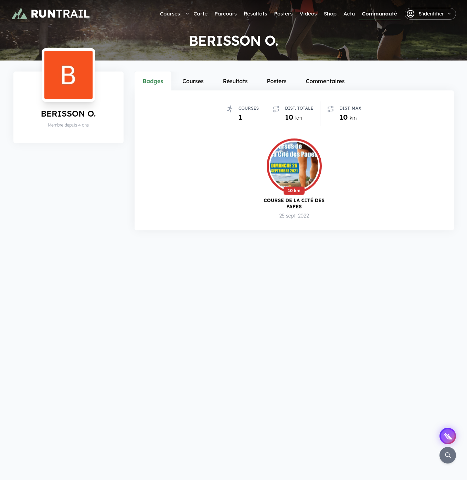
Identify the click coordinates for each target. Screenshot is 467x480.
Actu (349, 13)
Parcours (225, 13)
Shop (330, 13)
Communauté (379, 13)
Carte (200, 13)
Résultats (255, 13)
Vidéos (308, 13)
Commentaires (325, 81)
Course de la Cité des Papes (294, 203)
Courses (170, 13)
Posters (283, 13)
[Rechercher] (447, 455)
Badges (153, 81)
